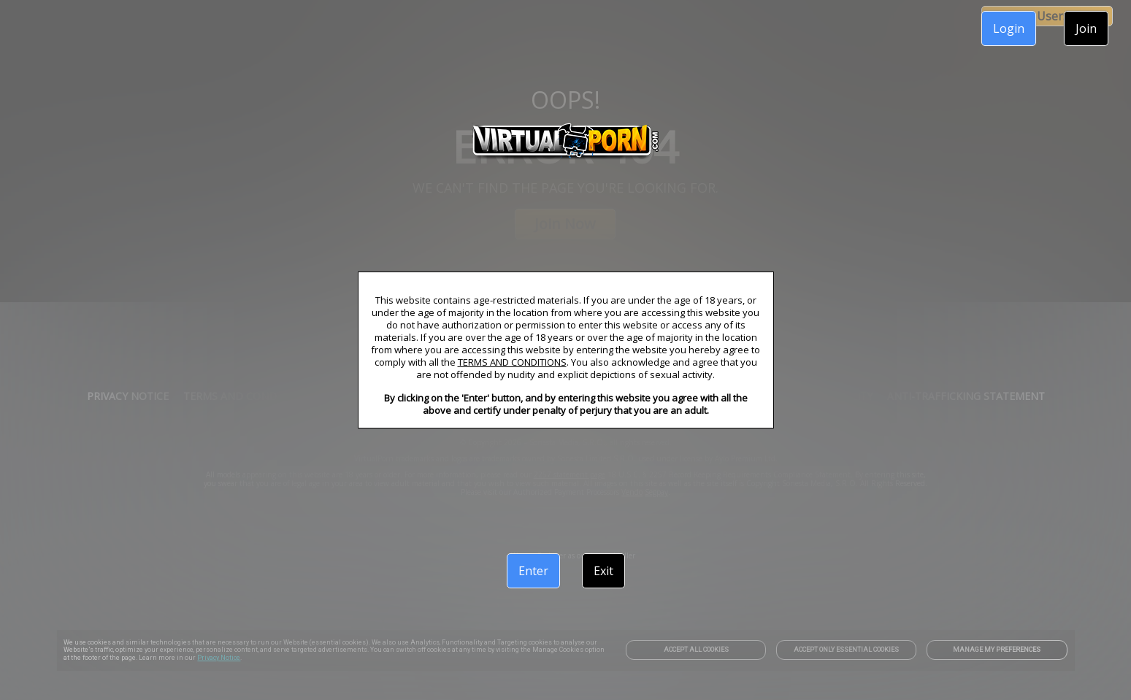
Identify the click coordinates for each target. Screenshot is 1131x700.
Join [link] (1086, 28)
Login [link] (1008, 28)
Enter (533, 571)
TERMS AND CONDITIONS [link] (512, 362)
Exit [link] (603, 571)
